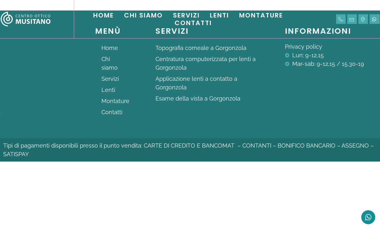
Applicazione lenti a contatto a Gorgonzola (196, 83)
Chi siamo (143, 15)
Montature (261, 15)
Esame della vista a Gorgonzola (197, 98)
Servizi (186, 15)
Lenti (219, 15)
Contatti (193, 23)
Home (103, 15)
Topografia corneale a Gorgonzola (200, 48)
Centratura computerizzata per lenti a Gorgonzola (205, 63)
